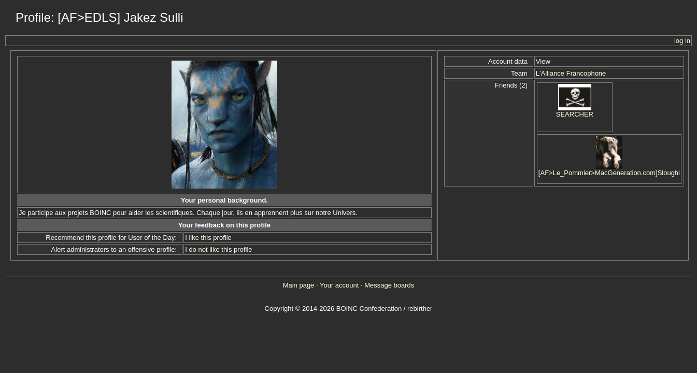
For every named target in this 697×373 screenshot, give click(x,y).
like (194, 237)
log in (682, 41)
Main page (299, 285)
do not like (204, 249)
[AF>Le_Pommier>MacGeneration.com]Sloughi (609, 173)
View (543, 61)
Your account (339, 285)
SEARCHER (574, 114)
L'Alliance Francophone (571, 73)
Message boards (389, 285)
